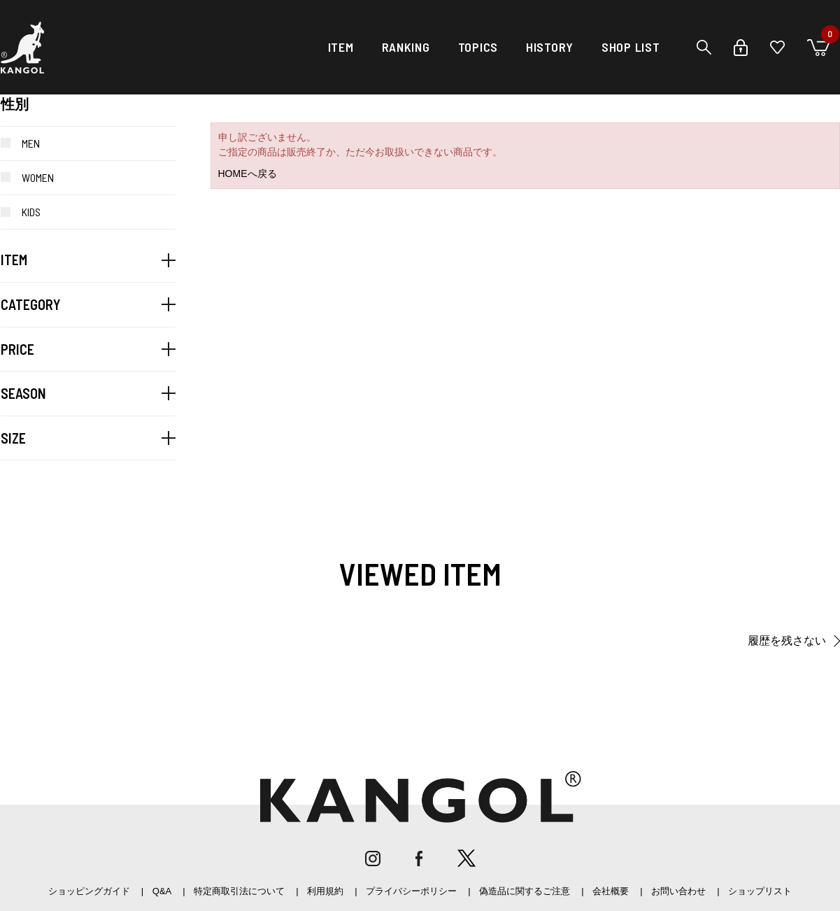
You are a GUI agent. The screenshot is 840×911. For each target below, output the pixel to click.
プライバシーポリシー (411, 891)
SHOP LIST (630, 47)
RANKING (406, 47)
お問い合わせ (678, 891)
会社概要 (610, 891)
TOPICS (478, 47)
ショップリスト (760, 891)
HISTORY (550, 47)
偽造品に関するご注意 (524, 891)
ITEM (341, 47)
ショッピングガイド (89, 891)
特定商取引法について (239, 891)
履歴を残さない (787, 641)
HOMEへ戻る (247, 173)
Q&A (161, 891)
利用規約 (325, 891)
